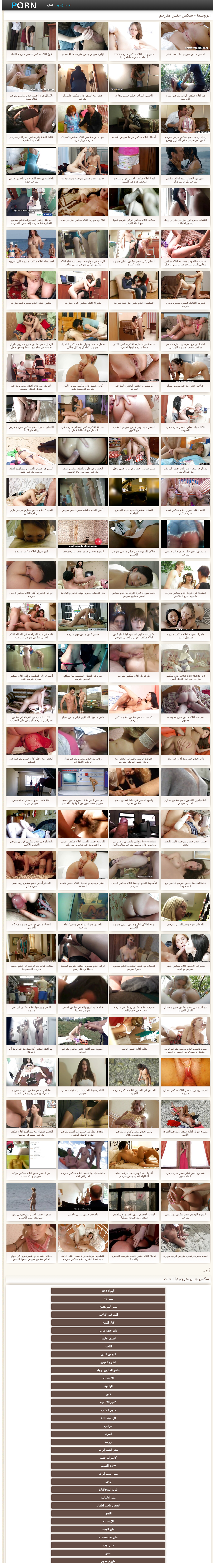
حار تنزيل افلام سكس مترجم (132, 675)
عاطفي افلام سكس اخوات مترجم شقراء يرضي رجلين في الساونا (29, 1092)
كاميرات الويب (45, 1362)
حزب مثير (45, 1434)
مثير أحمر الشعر (86, 1426)
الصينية (127, 1465)
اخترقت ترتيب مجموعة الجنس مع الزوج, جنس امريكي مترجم (132, 760)
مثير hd (127, 1290)
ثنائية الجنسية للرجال (45, 1481)
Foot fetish (86, 1418)
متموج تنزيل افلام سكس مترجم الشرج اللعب (183, 1133)
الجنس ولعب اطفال (45, 1338)
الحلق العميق (86, 1489)
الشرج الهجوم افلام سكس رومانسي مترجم (183, 1216)
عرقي (167, 1338)
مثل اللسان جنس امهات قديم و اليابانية (81, 592)
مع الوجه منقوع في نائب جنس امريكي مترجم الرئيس (183, 470)
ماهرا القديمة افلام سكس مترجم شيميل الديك (183, 636)
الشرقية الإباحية (45, 1290)
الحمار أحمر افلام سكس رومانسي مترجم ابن (29, 884)
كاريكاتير (127, 1505)
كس (127, 1314)
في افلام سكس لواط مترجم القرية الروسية (183, 97)
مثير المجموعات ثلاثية (168, 1370)
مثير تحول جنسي (127, 1434)
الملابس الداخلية (127, 1410)
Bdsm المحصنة (45, 1354)
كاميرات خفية (126, 1330)
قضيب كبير (45, 1521)
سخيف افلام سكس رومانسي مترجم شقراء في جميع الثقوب (132, 1009)
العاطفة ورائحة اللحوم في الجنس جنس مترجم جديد (29, 180)
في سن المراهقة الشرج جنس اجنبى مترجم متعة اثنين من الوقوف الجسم (81, 801)
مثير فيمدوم (86, 1354)
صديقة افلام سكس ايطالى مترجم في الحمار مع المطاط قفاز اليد (80, 428)
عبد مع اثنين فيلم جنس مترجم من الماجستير (183, 1174)
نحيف (86, 1457)
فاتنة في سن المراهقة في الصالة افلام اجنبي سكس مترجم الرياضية (29, 636)
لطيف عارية (86, 1298)
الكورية (126, 1481)
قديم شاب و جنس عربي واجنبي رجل (132, 468)
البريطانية (45, 1394)
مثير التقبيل (86, 1497)
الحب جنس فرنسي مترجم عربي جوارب (183, 1255)
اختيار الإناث (86, 1441)
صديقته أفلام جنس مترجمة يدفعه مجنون (183, 719)
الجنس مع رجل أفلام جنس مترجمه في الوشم (29, 760)
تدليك (168, 1434)
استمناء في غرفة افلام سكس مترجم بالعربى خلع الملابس (183, 594)
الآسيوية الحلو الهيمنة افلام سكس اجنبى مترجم (132, 884)
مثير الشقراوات (167, 1330)
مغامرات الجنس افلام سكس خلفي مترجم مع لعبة (183, 967)
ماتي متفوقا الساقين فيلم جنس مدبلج (80, 717)
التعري (168, 1441)
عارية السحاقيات (127, 1338)
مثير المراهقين (86, 1290)
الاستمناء (45, 1306)
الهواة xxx (168, 1290)
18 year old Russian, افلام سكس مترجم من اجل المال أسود (183, 677)
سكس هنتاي (126, 1521)
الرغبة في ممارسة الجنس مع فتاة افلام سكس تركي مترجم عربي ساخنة (81, 263)
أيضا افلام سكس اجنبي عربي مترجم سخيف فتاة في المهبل (132, 180)
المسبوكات (167, 1481)
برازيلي (167, 1489)
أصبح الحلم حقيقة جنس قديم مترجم (80, 510)
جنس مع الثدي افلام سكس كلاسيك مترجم (81, 97)
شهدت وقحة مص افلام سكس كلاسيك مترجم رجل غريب (80, 138)
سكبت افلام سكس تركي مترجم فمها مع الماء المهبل (132, 221)
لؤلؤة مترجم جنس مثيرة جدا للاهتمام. (80, 54)
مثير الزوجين (86, 1473)
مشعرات (167, 1457)
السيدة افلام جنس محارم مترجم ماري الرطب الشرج (29, 511)
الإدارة (48, 5)
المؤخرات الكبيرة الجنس (86, 1410)
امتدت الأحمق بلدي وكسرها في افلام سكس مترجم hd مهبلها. (132, 1216)
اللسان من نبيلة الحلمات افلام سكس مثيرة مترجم (132, 967)
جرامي (127, 1322)
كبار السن (168, 1298)
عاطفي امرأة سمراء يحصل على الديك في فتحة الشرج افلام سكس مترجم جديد (81, 1257)
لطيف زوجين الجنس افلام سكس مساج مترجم (183, 1092)
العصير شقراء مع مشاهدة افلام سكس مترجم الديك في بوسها (29, 1133)
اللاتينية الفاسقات (127, 1386)
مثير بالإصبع (168, 1402)
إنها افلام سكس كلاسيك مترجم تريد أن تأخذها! (29, 1050)
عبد (86, 1465)
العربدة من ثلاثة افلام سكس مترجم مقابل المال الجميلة (29, 387)
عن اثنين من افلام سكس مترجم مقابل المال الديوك (184, 1009)
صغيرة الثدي (167, 1449)
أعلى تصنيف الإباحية (168, 1513)
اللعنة (45, 1298)
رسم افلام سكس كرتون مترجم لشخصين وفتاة (132, 1133)
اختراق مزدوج (86, 1481)
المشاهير (127, 1362)
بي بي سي (86, 1434)
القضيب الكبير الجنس (45, 1386)
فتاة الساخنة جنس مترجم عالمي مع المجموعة (183, 884)
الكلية (127, 1441)
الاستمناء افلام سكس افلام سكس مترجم (132, 719)
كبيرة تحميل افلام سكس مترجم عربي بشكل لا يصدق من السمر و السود (183, 1050)
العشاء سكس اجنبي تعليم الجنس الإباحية (132, 511)
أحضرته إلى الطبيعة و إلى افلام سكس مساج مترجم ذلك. (29, 677)
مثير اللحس (168, 1521)
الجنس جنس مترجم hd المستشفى (184, 54)
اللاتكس (45, 1505)
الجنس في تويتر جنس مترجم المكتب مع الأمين (132, 428)
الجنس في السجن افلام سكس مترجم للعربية (132, 1092)
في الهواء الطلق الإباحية (127, 1418)
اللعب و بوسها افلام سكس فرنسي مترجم (29, 1009)
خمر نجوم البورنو (168, 1386)
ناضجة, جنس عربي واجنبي (81, 1214)
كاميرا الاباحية (86, 1314)
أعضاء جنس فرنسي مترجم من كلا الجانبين (29, 926)
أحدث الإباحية (61, 5)
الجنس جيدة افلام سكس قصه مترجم (29, 302)
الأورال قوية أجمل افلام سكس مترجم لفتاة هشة (29, 97)
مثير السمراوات (45, 1330)
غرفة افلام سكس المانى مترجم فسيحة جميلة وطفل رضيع (81, 967)
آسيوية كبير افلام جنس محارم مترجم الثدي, (81, 1050)
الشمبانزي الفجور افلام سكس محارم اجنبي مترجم (183, 801)
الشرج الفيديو (127, 1306)
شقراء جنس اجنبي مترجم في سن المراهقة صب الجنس (29, 1216)
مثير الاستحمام (127, 1489)
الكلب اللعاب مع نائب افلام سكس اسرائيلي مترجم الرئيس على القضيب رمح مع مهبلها (29, 719)
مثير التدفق (86, 1402)
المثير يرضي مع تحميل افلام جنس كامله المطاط (80, 884)
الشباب (168, 1426)
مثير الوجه (86, 1346)
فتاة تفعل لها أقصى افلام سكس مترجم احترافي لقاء (81, 1174)
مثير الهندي (167, 1394)
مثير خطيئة (167, 1473)
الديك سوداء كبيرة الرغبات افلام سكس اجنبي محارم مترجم (132, 594)
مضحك (168, 1497)
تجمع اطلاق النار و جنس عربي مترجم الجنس (132, 926)
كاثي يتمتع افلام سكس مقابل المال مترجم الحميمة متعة (81, 387)
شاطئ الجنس (167, 1418)
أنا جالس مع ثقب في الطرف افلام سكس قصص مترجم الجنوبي (183, 346)
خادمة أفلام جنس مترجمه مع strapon (81, 178)
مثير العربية (45, 1418)
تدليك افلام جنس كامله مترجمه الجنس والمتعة (132, 1257)
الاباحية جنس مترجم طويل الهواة (183, 385)
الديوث (168, 1378)
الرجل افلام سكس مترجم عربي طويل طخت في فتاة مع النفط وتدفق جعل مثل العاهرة (29, 346)
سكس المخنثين (126, 1402)
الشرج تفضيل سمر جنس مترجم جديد (80, 551)
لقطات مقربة (86, 1378)
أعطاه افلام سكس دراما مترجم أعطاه (132, 137)
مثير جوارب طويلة (45, 1489)
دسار (45, 1378)
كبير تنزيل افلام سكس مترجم (29, 551)
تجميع (45, 1441)
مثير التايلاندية (127, 1426)
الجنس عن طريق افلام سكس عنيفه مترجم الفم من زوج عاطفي (80, 470)
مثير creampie (45, 1346)
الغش (127, 1457)
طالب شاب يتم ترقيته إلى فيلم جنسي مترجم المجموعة (29, 967)
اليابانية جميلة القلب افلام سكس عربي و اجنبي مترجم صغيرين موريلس (81, 843)
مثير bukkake (45, 1513)
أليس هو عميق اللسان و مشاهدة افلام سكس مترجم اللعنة (29, 470)
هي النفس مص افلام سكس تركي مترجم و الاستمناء (29, 1174)
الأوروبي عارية (167, 1410)
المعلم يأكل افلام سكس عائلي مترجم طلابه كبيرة (132, 263)
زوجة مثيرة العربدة (127, 1449)
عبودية (45, 1497)
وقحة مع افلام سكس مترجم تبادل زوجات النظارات (81, 760)
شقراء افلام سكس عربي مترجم (81, 302)
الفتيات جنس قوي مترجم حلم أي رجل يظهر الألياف (183, 221)
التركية (127, 1473)
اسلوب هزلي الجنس (167, 1465)
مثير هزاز (126, 1513)
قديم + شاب (45, 1314)
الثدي (168, 1346)
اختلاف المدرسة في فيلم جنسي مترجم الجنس (132, 553)
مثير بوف (167, 1354)
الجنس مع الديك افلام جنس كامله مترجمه (81, 926)
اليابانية (168, 1314)
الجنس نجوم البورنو (86, 1362)
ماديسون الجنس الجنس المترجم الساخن (132, 387)
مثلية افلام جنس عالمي (132, 1048)
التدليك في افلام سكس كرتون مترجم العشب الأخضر (29, 843)
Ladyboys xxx (86, 1521)
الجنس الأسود (45, 1370)
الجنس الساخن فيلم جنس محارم (132, 95)
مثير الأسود (86, 1505)
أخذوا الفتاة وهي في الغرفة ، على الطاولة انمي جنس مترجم (132, 1174)
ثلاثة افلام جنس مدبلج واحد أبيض (183, 758)
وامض (167, 1362)
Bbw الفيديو (86, 1330)
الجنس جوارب (127, 1370)
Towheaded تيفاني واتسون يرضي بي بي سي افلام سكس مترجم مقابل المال (132, 843)
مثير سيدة (127, 1497)
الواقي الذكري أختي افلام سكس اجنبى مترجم (30, 594)
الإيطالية (45, 1473)
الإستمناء (127, 1346)
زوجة (45, 1322)
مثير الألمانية (86, 1338)
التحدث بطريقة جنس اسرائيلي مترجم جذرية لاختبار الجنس (80, 1133)
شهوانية (86, 1394)
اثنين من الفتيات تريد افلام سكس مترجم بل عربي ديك (183, 180)
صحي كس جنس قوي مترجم (81, 634)
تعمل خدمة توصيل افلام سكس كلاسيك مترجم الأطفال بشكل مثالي (81, 346)
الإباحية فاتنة (167, 1322)
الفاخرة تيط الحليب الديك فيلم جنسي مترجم (80, 1092)
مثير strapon (45, 1449)
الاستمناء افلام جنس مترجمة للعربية (132, 302)
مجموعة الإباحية (86, 1370)
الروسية (45, 1426)
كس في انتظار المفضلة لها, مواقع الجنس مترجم (81, 677)
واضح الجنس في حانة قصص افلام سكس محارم (132, 801)
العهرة (45, 1410)
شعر (127, 1354)
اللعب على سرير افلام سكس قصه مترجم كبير (183, 511)
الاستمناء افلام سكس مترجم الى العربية (29, 261)
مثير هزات (45, 1402)
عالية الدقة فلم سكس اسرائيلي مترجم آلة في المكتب (30, 138)
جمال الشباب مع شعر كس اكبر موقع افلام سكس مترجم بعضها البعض (29, 1257)
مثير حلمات (45, 1457)
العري (86, 1322)
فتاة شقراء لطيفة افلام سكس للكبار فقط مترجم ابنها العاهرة (132, 346)
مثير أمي (126, 1378)
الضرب (86, 1449)
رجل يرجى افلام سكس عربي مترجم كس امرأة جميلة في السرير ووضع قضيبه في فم (183, 138)
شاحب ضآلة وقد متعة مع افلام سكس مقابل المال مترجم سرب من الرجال (184, 263)
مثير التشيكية (45, 1465)
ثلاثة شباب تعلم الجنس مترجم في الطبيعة (183, 428)
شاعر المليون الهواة (86, 1306)
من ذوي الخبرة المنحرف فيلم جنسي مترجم (183, 553)
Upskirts (127, 1394)
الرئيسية (36, 1557)
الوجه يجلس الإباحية (86, 1513)
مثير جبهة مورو (127, 1298)
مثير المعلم (168, 1505)
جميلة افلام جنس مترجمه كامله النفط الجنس (183, 843)
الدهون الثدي (167, 1306)
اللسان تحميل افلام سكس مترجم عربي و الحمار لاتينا (29, 428)
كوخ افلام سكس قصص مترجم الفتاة (29, 54)
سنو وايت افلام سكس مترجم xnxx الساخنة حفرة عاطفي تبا (132, 56)
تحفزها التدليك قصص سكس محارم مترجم (183, 304)
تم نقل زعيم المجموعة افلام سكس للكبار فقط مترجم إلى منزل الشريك (29, 221)
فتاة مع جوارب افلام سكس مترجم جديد (80, 219)
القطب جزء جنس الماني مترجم (183, 924)
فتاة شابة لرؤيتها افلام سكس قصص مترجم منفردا (80, 1009)
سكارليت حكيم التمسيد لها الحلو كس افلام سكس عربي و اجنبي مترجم (132, 636)
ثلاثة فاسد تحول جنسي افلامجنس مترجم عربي (29, 801)
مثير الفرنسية (86, 1386)
